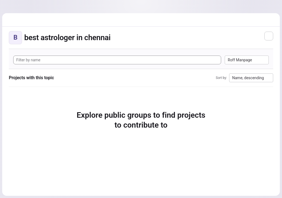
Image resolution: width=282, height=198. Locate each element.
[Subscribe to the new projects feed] (268, 36)
